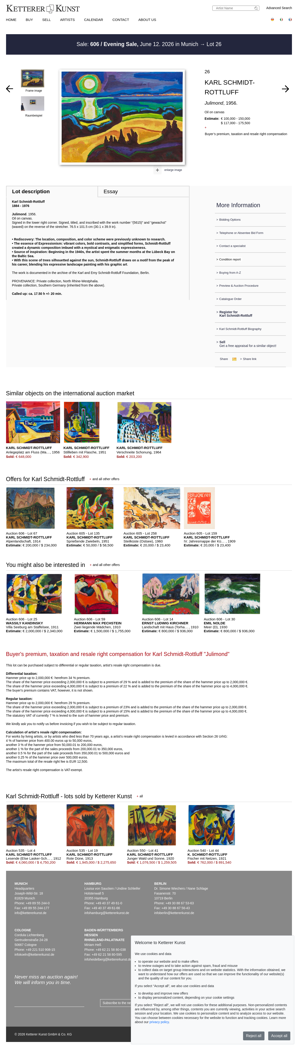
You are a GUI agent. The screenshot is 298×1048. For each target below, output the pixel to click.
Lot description (31, 191)
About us (147, 20)
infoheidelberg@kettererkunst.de (108, 959)
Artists (67, 20)
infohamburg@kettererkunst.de (106, 913)
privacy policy (159, 1022)
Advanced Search (279, 8)
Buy (29, 20)
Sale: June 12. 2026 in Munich (138, 44)
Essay (111, 191)
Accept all (279, 1036)
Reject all (253, 1036)
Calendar (93, 20)
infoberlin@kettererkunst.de (174, 913)
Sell (46, 20)
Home (11, 20)
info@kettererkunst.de (30, 913)
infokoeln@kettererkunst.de (34, 954)
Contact (120, 20)
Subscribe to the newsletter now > (127, 1003)
